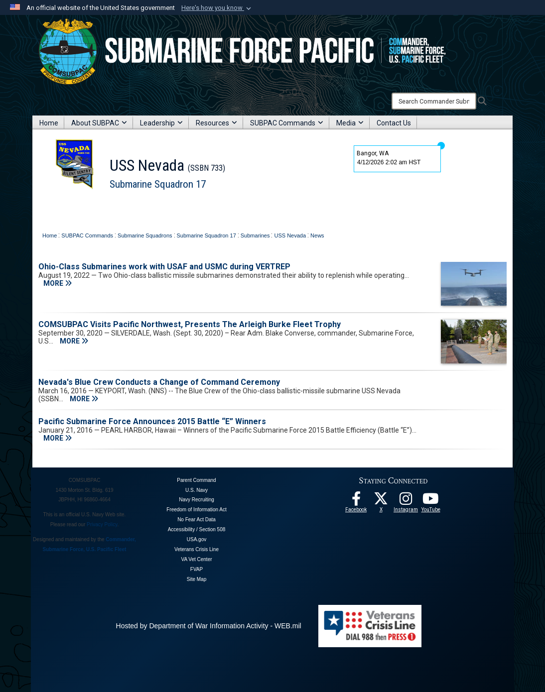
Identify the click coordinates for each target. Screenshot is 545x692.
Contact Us (394, 123)
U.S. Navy (196, 490)
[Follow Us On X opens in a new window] (381, 501)
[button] (217, 8)
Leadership (161, 123)
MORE (57, 283)
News (148, 209)
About (85, 209)
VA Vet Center (196, 559)
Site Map (196, 579)
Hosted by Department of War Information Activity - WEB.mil (208, 626)
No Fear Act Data (196, 519)
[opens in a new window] (406, 501)
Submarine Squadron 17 (158, 184)
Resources (216, 123)
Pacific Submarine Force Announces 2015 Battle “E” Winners (152, 421)
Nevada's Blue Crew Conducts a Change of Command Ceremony (159, 382)
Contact (174, 209)
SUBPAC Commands (286, 123)
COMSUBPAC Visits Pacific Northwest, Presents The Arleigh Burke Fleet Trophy (189, 324)
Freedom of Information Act (196, 509)
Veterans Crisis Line (196, 549)
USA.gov (196, 539)
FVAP (196, 569)
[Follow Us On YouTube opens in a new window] (430, 501)
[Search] (434, 101)
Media (350, 123)
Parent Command (196, 480)
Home (48, 123)
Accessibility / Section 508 (197, 529)
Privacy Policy (102, 524)
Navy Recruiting (196, 499)
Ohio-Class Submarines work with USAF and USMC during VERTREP (164, 266)
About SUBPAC (99, 123)
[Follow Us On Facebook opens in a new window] (356, 501)
